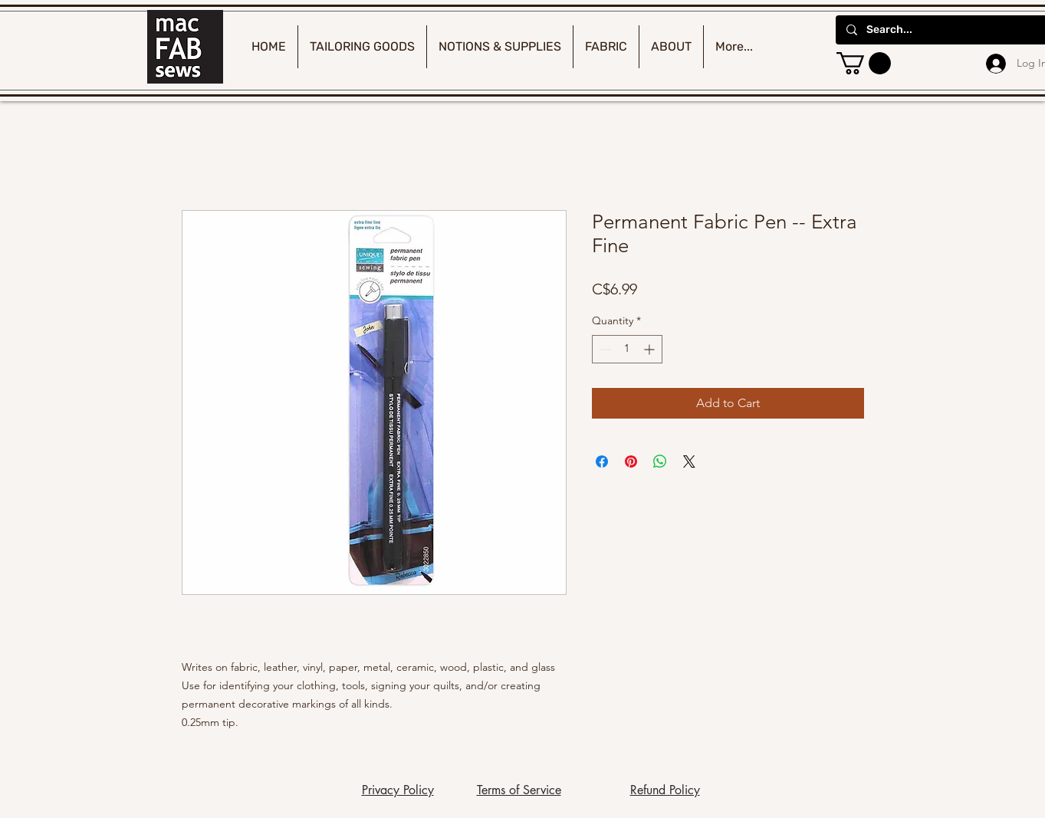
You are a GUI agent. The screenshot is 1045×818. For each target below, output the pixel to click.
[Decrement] (603, 349)
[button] (863, 63)
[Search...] (945, 29)
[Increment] (650, 349)
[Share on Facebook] (602, 461)
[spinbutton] (627, 349)
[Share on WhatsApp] (660, 461)
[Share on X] (689, 461)
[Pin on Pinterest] (631, 461)
